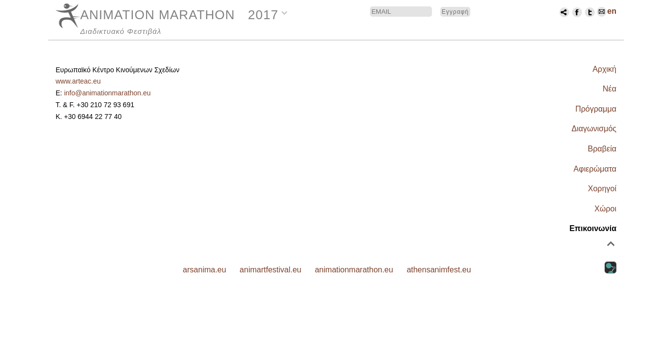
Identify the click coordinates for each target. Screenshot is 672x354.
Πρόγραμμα (595, 109)
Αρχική (604, 69)
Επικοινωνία (592, 228)
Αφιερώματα (595, 169)
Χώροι (605, 209)
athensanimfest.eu (439, 270)
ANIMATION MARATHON (157, 14)
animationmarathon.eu (354, 270)
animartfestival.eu (270, 270)
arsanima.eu (204, 270)
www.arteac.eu (78, 81)
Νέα (609, 89)
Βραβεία (602, 149)
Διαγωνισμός (594, 128)
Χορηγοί (602, 188)
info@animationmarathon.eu (107, 93)
